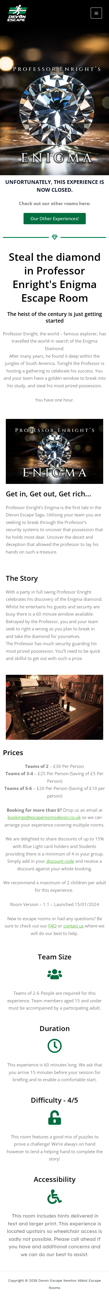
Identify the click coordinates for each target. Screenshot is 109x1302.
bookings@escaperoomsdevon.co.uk (44, 817)
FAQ (52, 926)
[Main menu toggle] (96, 13)
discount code (60, 861)
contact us (73, 926)
